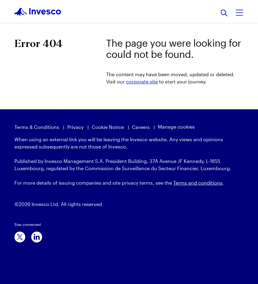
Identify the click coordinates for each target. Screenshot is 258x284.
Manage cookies (176, 127)
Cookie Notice (108, 127)
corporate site (142, 81)
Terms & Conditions (36, 127)
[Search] (224, 13)
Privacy (75, 127)
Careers (141, 127)
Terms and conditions (198, 183)
